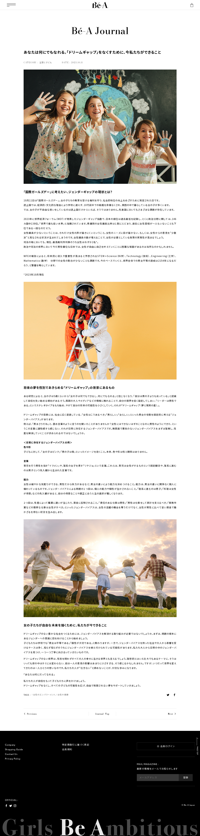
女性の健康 (63, 694)
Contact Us (11, 754)
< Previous (30, 714)
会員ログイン (166, 746)
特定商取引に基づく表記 (75, 744)
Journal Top (102, 714)
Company (10, 744)
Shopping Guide (14, 749)
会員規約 (67, 749)
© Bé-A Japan (188, 805)
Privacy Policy (13, 758)
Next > (172, 714)
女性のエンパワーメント (44, 694)
